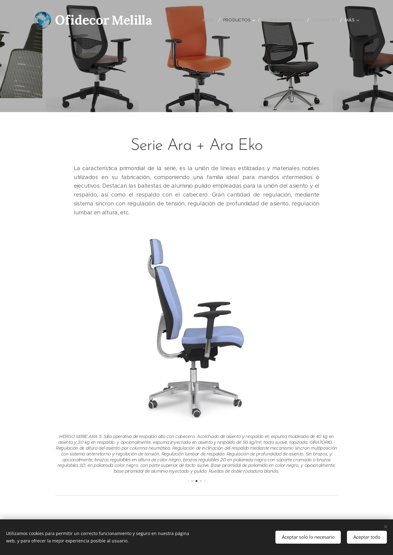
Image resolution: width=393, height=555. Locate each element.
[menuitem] (209, 20)
